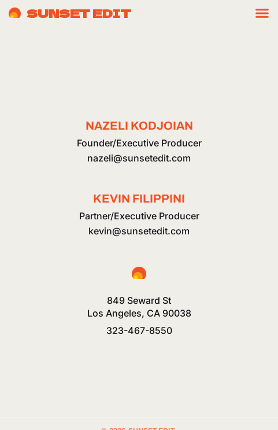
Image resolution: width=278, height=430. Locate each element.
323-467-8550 (139, 330)
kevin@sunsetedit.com (139, 231)
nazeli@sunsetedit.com (139, 158)
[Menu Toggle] (262, 13)
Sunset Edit (79, 13)
